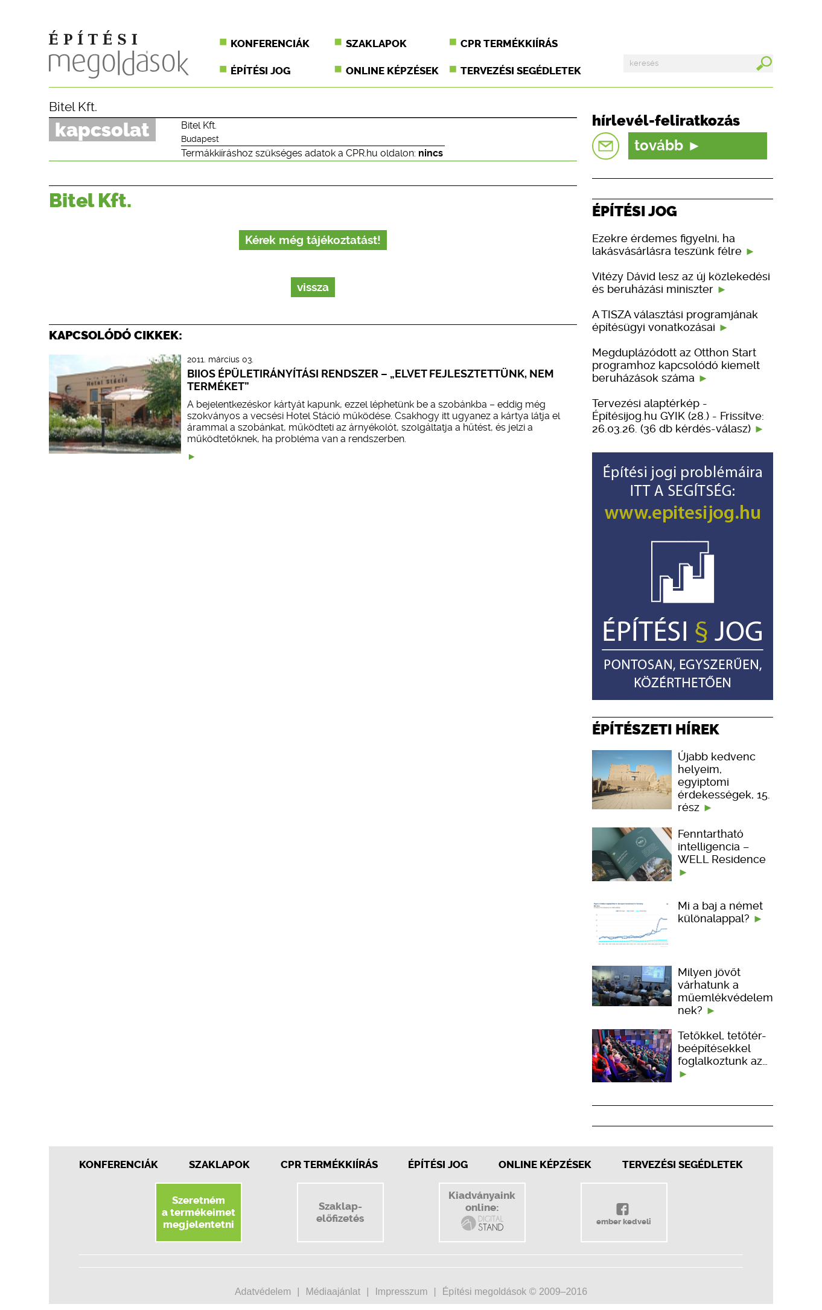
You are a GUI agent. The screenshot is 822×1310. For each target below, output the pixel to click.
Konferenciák (270, 43)
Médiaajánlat (332, 1291)
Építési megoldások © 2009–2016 (514, 1291)
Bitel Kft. (73, 107)
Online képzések (392, 71)
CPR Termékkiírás (329, 1164)
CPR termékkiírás (509, 43)
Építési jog (260, 71)
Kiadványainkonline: (481, 1211)
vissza (313, 287)
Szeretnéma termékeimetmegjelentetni (198, 1212)
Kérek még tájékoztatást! (313, 240)
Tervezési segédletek (520, 71)
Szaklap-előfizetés (340, 1212)
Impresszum (401, 1291)
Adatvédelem (263, 1291)
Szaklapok (376, 43)
